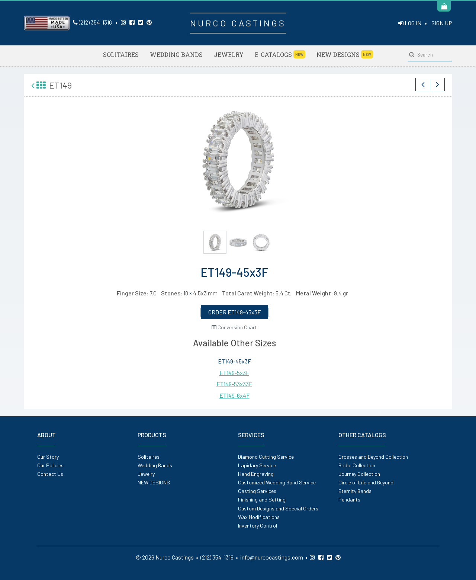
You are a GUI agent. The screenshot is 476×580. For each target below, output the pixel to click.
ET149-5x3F (234, 372)
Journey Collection (359, 474)
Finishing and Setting (262, 499)
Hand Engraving (256, 474)
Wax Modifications (259, 517)
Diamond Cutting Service (266, 457)
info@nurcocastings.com (271, 557)
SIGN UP (441, 22)
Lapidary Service (257, 465)
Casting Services (257, 491)
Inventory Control (257, 525)
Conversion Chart (234, 327)
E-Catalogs (280, 54)
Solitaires (121, 54)
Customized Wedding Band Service (277, 482)
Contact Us (50, 474)
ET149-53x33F (234, 383)
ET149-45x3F (234, 361)
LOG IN (409, 22)
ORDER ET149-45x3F (234, 311)
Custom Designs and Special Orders (278, 508)
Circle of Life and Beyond (365, 482)
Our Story (48, 457)
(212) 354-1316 (92, 22)
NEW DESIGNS (344, 54)
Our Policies (50, 465)
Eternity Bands (355, 491)
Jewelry (229, 54)
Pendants (349, 499)
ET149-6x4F (234, 395)
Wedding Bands (176, 54)
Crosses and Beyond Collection (373, 457)
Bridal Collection (356, 465)
